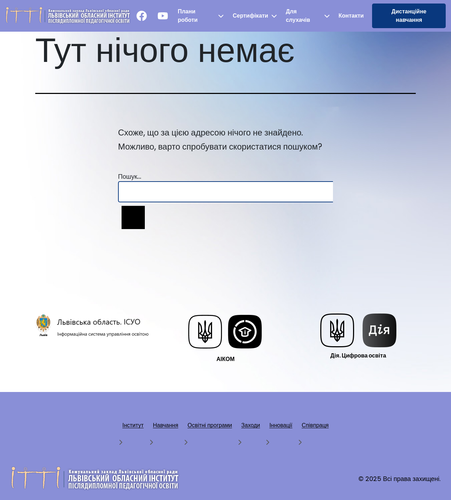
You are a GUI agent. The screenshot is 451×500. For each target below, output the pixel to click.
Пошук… (129, 176)
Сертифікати (250, 16)
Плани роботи (187, 15)
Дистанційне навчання (408, 15)
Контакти (351, 16)
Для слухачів (298, 15)
